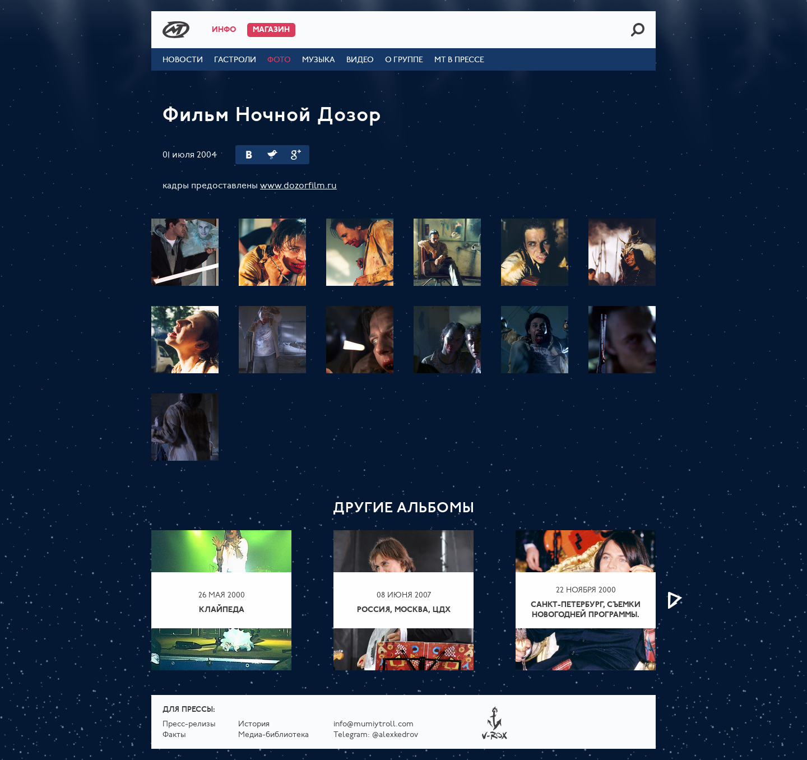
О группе (404, 60)
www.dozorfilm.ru (298, 186)
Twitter (272, 155)
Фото (279, 60)
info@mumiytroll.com (373, 724)
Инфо (224, 30)
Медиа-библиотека (273, 735)
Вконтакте (249, 155)
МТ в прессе (459, 60)
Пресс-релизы (189, 724)
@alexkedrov (395, 735)
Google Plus (296, 155)
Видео (360, 60)
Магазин (271, 30)
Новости (183, 60)
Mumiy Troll (176, 29)
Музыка (318, 60)
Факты (174, 735)
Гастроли (235, 60)
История (254, 724)
